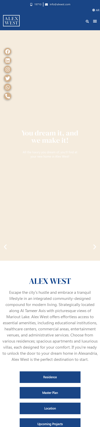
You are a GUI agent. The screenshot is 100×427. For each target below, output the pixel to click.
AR (95, 10)
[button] (95, 21)
